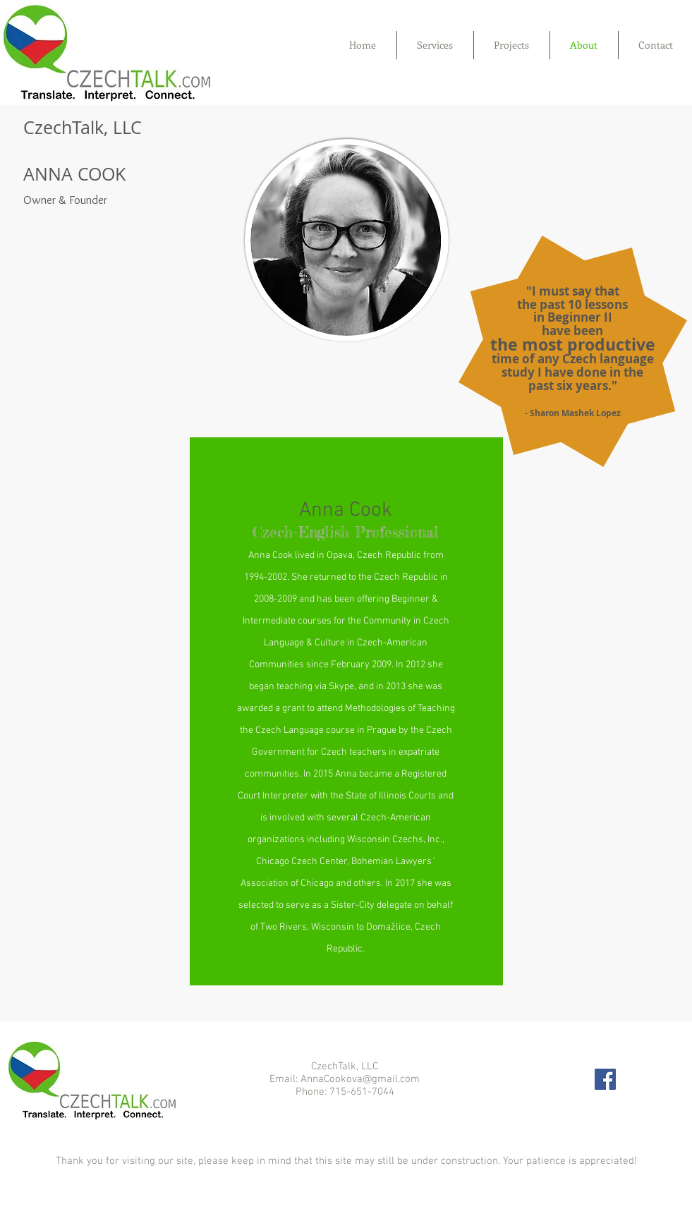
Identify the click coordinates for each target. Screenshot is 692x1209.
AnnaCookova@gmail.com (360, 1079)
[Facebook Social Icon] (605, 1079)
